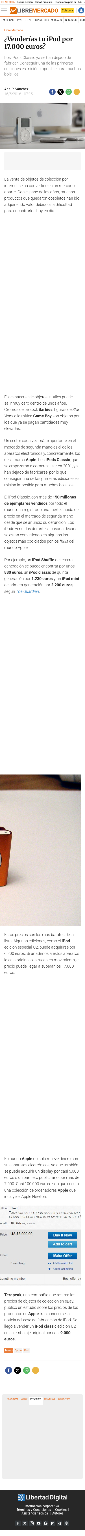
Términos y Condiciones (34, 1510)
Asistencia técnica (35, 1513)
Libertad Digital (42, 1497)
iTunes (66, 1523)
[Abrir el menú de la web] (5, 11)
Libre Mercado (13, 30)
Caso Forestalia (43, 2)
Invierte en (24, 20)
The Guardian (27, 591)
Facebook (18, 1523)
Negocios (70, 20)
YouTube (38, 1523)
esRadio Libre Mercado (48, 20)
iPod (26, 1350)
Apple (18, 1350)
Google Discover (45, 1523)
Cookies (61, 1510)
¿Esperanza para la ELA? (68, 2)
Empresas (7, 20)
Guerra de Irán (25, 2)
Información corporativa (41, 1506)
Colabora (67, 10)
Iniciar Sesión (81, 10)
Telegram (59, 1523)
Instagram (32, 1523)
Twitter (25, 1523)
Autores (57, 1513)
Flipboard (52, 1523)
